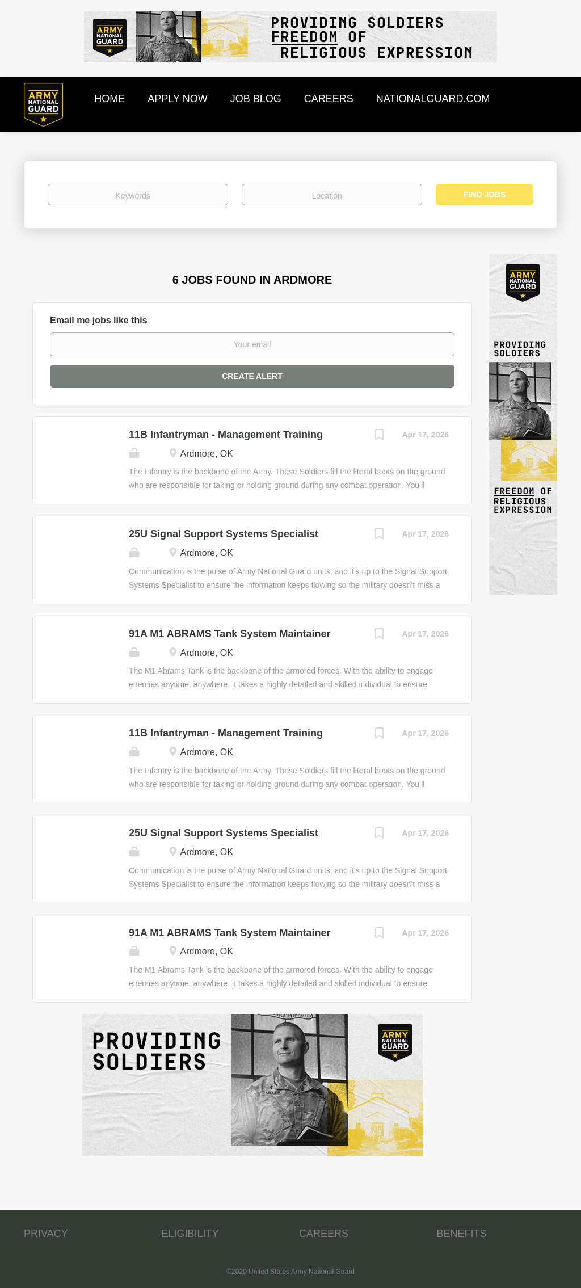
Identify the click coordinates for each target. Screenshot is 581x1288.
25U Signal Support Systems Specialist (223, 534)
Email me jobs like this (99, 320)
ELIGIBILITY (190, 1233)
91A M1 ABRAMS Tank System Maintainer (229, 633)
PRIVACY (46, 1233)
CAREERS (323, 1233)
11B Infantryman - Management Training (226, 434)
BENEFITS (462, 1233)
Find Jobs (485, 194)
